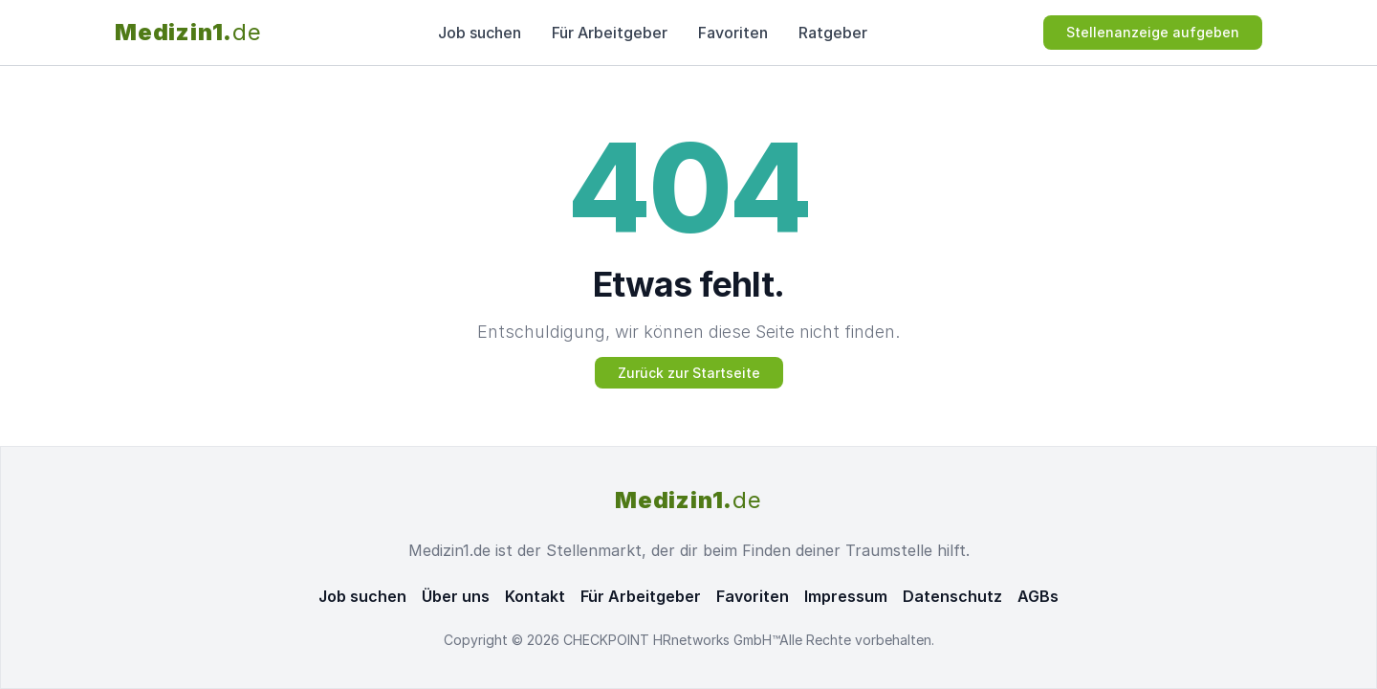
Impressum (845, 596)
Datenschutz (952, 596)
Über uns (456, 596)
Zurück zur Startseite (689, 373)
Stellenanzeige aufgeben (1152, 32)
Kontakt (535, 596)
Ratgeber (832, 32)
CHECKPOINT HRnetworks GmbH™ (671, 640)
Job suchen (479, 32)
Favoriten (733, 32)
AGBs (1038, 596)
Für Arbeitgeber (609, 32)
